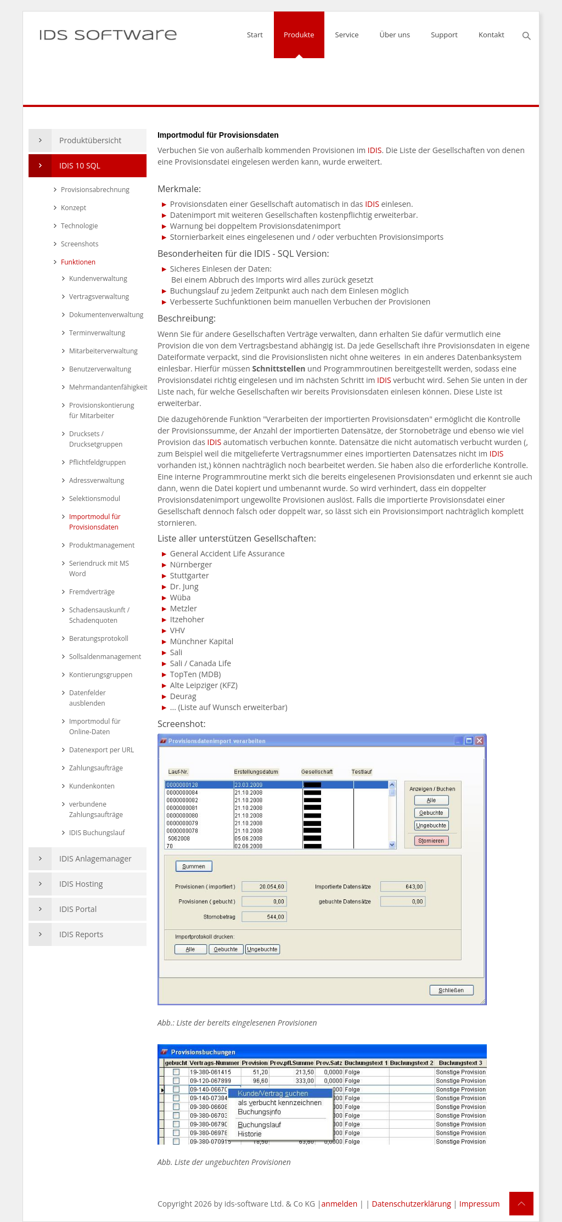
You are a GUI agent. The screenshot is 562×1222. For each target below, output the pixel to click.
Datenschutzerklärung (411, 1203)
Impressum (479, 1203)
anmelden (340, 1203)
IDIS (375, 150)
